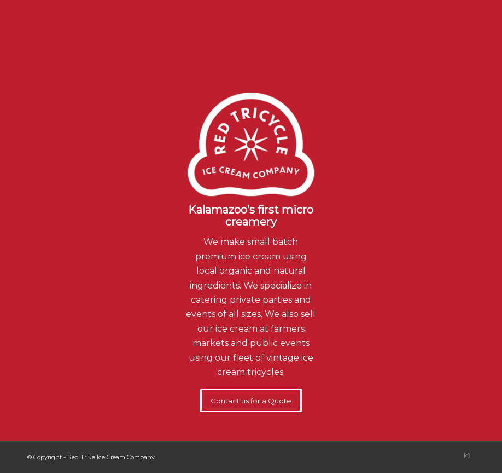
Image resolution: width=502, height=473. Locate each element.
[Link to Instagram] (466, 455)
